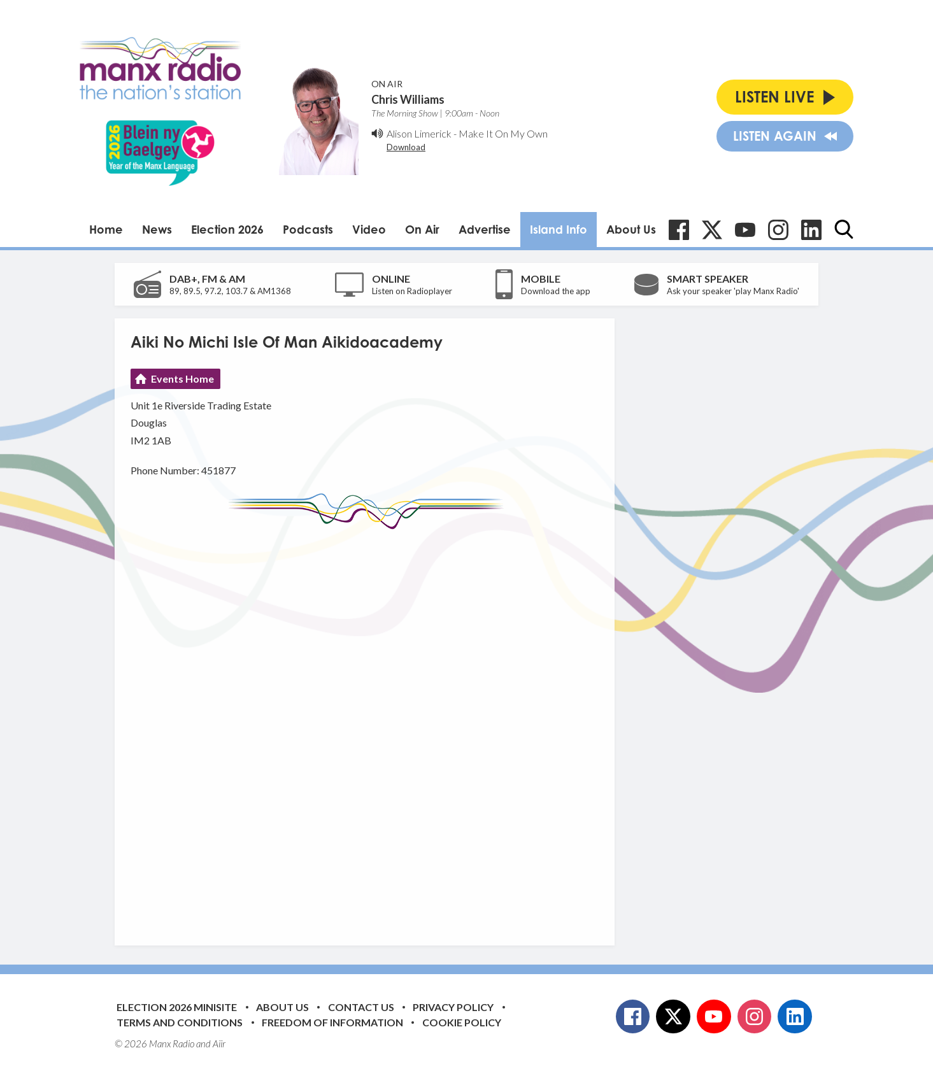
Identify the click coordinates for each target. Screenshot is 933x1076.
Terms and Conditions (180, 1022)
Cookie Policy (461, 1022)
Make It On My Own (503, 133)
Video (369, 229)
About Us (631, 229)
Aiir (219, 1043)
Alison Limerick (419, 133)
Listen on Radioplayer (412, 291)
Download (406, 147)
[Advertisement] (369, 728)
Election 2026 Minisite (177, 1007)
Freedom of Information (332, 1022)
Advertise (485, 229)
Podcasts (308, 229)
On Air (422, 229)
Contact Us (361, 1007)
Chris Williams (408, 99)
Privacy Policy (453, 1007)
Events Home (182, 378)
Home (106, 229)
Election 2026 (227, 229)
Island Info (558, 229)
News (157, 229)
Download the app (555, 291)
